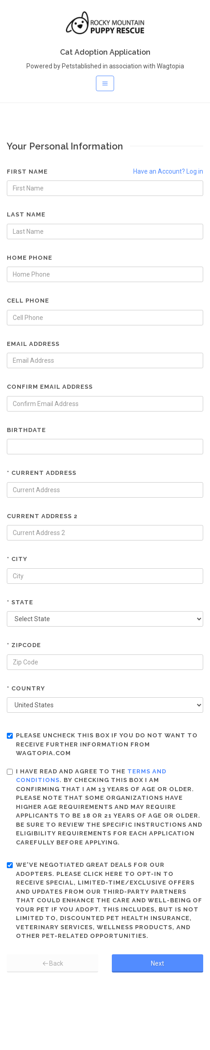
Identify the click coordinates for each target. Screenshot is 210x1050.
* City (17, 559)
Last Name (26, 214)
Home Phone (29, 257)
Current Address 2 (42, 516)
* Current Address (41, 472)
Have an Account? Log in (168, 171)
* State (20, 602)
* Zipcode (24, 645)
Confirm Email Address (50, 386)
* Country (26, 688)
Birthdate (26, 430)
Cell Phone (28, 300)
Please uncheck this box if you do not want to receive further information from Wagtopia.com (102, 744)
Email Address (33, 343)
